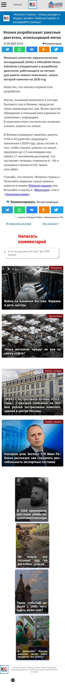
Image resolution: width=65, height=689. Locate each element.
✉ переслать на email (18, 223)
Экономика (55, 316)
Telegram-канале (39, 185)
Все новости (50, 223)
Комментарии (53, 43)
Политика (56, 267)
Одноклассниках (17, 194)
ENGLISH (18, 4)
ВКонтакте (42, 190)
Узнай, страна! (53, 370)
